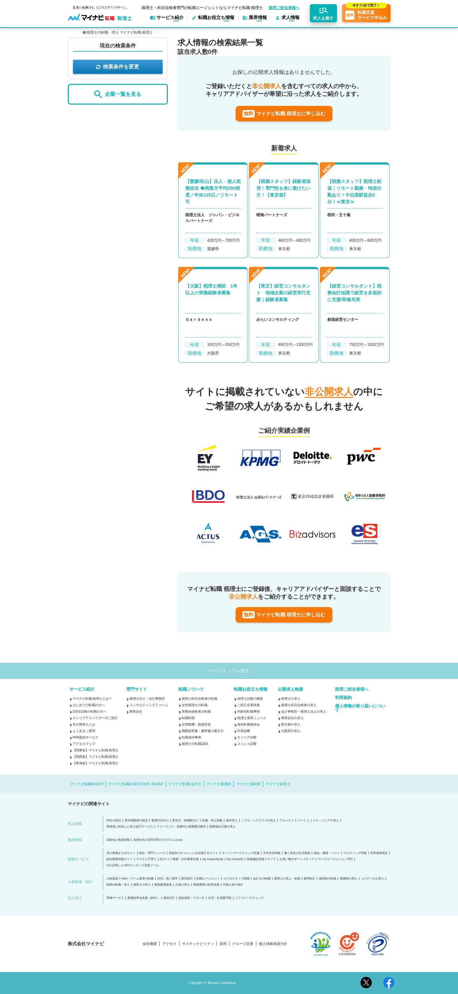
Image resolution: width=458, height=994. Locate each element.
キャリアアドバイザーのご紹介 (95, 718)
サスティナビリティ (198, 944)
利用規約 (343, 697)
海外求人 (232, 820)
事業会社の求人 (292, 718)
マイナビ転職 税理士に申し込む (283, 113)
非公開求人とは (84, 724)
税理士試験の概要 (250, 698)
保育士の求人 (142, 884)
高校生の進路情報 (118, 839)
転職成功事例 (191, 737)
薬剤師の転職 (327, 878)
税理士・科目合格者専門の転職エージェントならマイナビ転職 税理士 (202, 7)
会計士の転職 (261, 878)
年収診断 (243, 731)
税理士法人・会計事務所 (147, 698)
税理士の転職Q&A (195, 744)
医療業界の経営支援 (206, 884)
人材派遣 (112, 878)
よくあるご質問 (84, 731)
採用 (223, 944)
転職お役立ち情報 (251, 689)
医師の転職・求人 (118, 884)
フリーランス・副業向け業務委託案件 (181, 826)
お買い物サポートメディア (297, 859)
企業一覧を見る (117, 94)
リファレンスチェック (249, 898)
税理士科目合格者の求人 (299, 705)
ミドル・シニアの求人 (324, 820)
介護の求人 (182, 884)
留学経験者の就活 (136, 820)
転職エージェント (208, 878)
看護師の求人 (348, 878)
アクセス (169, 944)
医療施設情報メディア (261, 859)
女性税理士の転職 (195, 705)
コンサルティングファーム (148, 705)
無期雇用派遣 (163, 884)
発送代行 (169, 898)
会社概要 (150, 944)
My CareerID (235, 859)
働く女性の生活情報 (297, 853)
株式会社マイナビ (86, 943)
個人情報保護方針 (273, 944)
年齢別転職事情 (248, 711)
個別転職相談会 (248, 724)
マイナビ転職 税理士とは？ (92, 698)
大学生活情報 (271, 853)
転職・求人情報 (212, 820)
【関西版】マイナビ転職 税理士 (96, 756)
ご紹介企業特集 (248, 705)
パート (302, 820)
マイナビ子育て (146, 859)
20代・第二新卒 (167, 878)
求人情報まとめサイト (121, 853)
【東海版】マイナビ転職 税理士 (96, 763)
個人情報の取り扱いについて (360, 708)
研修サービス (115, 898)
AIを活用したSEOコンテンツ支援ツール (133, 865)
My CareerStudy (212, 859)
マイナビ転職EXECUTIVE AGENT (135, 784)
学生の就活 (114, 820)
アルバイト (287, 820)
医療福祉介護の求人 (222, 826)
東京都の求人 (290, 724)
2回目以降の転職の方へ (90, 711)
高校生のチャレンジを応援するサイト (193, 853)
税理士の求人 (290, 698)
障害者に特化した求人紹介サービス (130, 826)
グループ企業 (242, 944)
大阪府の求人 (290, 731)
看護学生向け (160, 820)
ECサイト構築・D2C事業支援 (179, 859)
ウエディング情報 (355, 853)
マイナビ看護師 (218, 784)
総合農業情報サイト (120, 859)
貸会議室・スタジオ (191, 898)
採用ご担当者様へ (284, 7)
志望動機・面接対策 (196, 724)
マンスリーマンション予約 (335, 859)
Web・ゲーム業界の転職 (138, 878)
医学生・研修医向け (185, 820)
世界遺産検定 (379, 853)
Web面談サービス (85, 737)
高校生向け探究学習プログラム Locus (158, 839)
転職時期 (188, 718)
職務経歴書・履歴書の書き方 (203, 731)
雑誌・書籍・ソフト (327, 853)
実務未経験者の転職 (196, 711)
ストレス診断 (247, 744)
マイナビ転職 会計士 (184, 784)
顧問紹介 (309, 878)
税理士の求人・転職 (287, 878)
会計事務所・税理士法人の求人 (303, 711)
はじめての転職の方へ (89, 705)
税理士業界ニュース (251, 718)
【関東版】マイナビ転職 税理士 (96, 750)
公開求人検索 (290, 689)
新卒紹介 (187, 878)
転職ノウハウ (191, 689)
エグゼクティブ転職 (236, 878)
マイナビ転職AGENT (87, 784)
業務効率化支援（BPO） (143, 898)
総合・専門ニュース (152, 853)
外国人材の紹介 (233, 884)
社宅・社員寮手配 (219, 898)
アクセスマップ (84, 744)
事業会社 (135, 711)
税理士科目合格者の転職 (199, 698)
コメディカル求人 (372, 878)
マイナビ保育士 (278, 784)
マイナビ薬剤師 (248, 784)
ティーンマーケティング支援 (241, 853)
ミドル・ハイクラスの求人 (258, 820)
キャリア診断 (247, 737)
